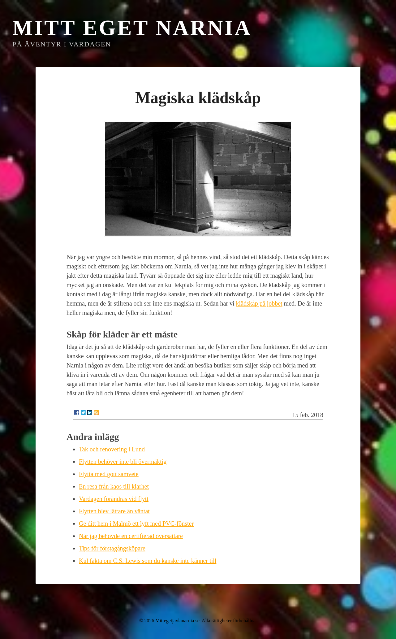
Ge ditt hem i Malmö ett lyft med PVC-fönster (136, 523)
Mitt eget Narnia (132, 28)
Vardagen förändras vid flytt (113, 498)
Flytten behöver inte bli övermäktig (122, 461)
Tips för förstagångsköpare (112, 548)
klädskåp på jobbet (259, 303)
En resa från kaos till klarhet (114, 486)
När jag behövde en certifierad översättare (131, 535)
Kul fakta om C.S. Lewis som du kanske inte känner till (147, 560)
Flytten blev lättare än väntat (114, 511)
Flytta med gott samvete (109, 474)
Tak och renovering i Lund (112, 449)
